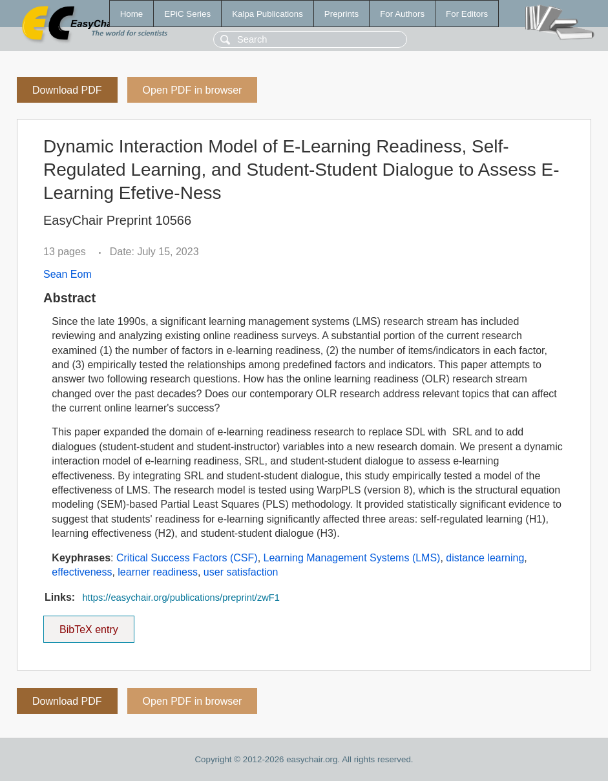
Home (131, 14)
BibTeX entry (88, 625)
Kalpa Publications (267, 14)
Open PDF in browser (192, 90)
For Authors (402, 14)
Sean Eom (67, 274)
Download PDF (67, 90)
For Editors (467, 14)
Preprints (341, 14)
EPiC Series (187, 14)
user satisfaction (241, 572)
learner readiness (158, 572)
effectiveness (82, 572)
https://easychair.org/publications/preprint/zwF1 (181, 597)
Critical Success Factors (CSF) (187, 557)
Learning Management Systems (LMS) (352, 557)
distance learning (485, 557)
